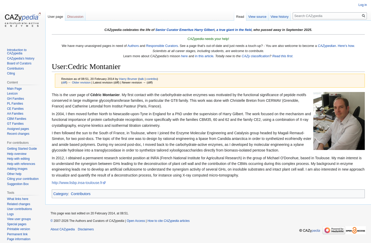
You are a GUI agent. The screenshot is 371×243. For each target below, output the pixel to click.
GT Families (15, 123)
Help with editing (18, 159)
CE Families (15, 109)
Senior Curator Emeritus (174, 30)
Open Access (136, 221)
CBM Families (16, 119)
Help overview (16, 154)
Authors (133, 46)
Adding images (17, 169)
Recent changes (18, 134)
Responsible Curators (162, 46)
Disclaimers (86, 229)
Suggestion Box (18, 184)
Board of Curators (19, 63)
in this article (204, 56)
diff (64, 82)
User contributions (19, 209)
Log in (362, 5)
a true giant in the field (234, 30)
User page (55, 17)
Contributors (80, 194)
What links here (17, 199)
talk (141, 78)
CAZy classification (255, 56)
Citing (11, 73)
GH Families (15, 98)
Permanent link (17, 234)
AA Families (15, 113)
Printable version (18, 229)
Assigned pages (18, 129)
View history (280, 17)
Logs (10, 214)
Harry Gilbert (204, 30)
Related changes (18, 204)
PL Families (15, 103)
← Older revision (79, 82)
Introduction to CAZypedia (17, 51)
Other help (14, 174)
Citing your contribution (23, 179)
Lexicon (12, 93)
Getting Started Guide (22, 148)
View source (257, 17)
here (184, 56)
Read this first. (282, 56)
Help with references (21, 164)
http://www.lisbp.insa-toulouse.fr (77, 183)
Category (60, 194)
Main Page (14, 88)
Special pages (16, 224)
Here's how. (346, 46)
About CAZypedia (62, 229)
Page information (18, 239)
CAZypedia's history (20, 58)
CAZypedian (327, 46)
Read (240, 17)
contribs (151, 78)
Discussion (75, 17)
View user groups (19, 219)
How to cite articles (168, 221)
